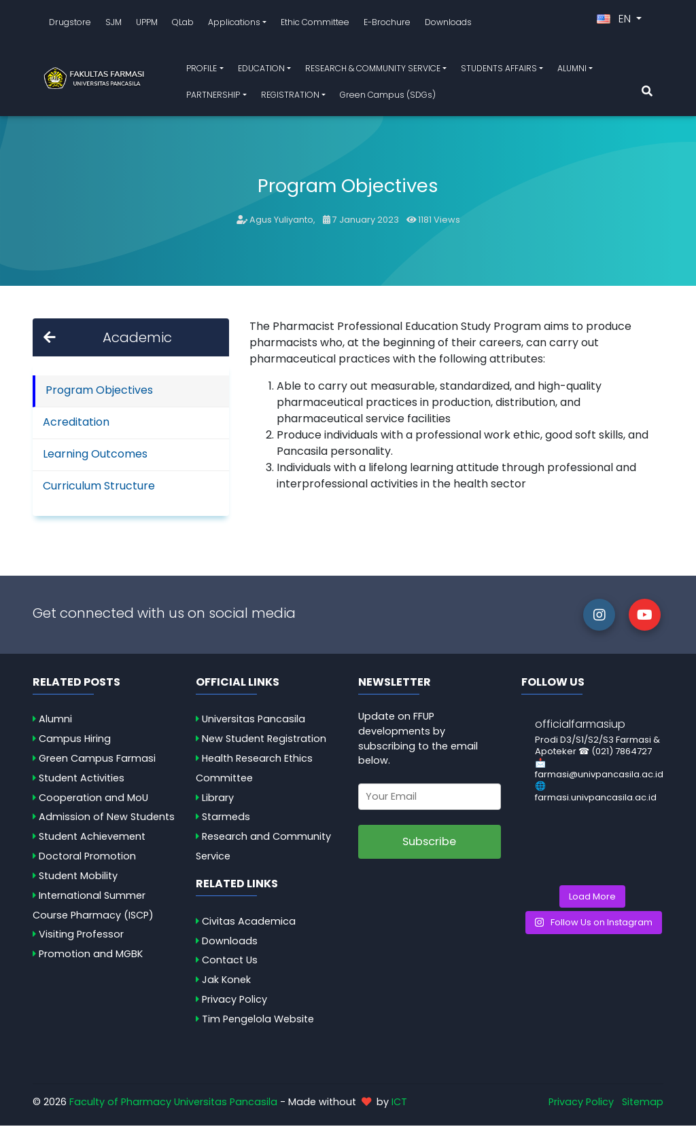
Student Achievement (92, 842)
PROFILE (201, 71)
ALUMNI (572, 71)
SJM (113, 25)
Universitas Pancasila (253, 724)
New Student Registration (264, 744)
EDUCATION (261, 71)
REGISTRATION (290, 97)
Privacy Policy (234, 1005)
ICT (399, 1106)
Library (218, 803)
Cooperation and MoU (93, 803)
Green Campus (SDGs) (388, 97)
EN (615, 21)
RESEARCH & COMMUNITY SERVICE (372, 71)
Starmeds (226, 822)
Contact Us (230, 965)
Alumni (55, 724)
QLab (183, 25)
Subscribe (429, 847)
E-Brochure (387, 25)
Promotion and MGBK (91, 959)
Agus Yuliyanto (281, 225)
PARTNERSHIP (213, 97)
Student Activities (81, 783)
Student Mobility (78, 881)
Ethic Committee (315, 25)
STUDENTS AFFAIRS (499, 71)
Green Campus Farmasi (97, 764)
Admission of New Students (107, 822)
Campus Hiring (75, 744)
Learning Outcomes (95, 458)
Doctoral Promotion (87, 861)
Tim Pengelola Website (258, 1024)
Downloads (448, 25)
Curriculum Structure (99, 490)
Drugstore (70, 25)
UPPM (147, 25)
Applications (234, 25)
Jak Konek (226, 985)
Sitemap (642, 1106)
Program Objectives (99, 395)
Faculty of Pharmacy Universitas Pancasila (173, 1106)
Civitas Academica (249, 926)
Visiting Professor (81, 939)
